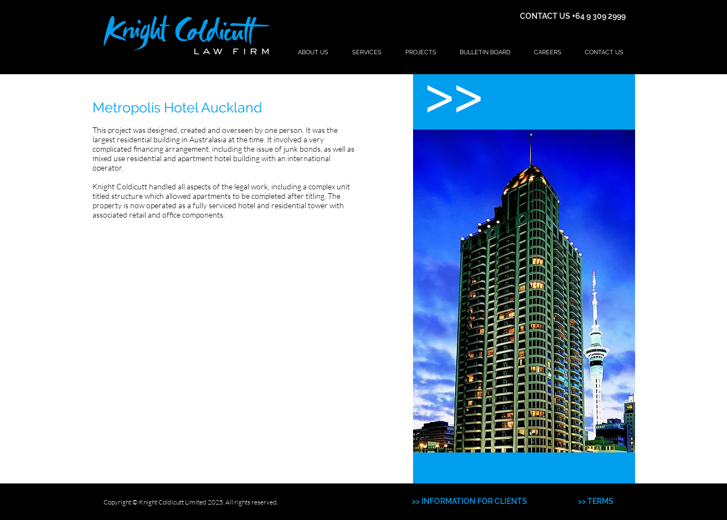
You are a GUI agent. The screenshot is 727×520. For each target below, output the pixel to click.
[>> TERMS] (595, 502)
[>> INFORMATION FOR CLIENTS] (469, 502)
